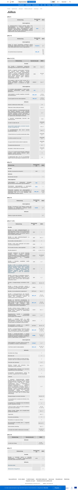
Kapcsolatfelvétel (13, 479)
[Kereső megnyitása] (70, 1)
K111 (34, 90)
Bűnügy (49, 4)
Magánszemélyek (22, 1)
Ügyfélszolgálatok (56, 4)
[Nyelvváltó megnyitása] (58, 2)
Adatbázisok (28, 4)
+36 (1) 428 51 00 (49, 483)
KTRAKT (34, 343)
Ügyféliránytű (21, 4)
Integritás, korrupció (30, 480)
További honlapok (30, 479)
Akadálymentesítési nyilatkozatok (44, 480)
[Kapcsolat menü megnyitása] (65, 2)
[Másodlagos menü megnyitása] (8, 1)
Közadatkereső (59, 479)
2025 (41, 8)
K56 (36, 182)
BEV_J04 (34, 330)
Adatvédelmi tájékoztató (41, 479)
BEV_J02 (34, 302)
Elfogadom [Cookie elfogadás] (57, 487)
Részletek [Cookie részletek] (46, 487)
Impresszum (51, 479)
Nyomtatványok (35, 4)
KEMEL (34, 335)
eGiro (36, 186)
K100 (37, 28)
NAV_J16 (37, 51)
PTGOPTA (37, 45)
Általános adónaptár (28, 8)
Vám (45, 4)
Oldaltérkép (66, 479)
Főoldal (8, 8)
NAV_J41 (34, 98)
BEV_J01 (34, 295)
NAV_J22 (34, 347)
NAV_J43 (36, 191)
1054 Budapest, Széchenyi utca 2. (33, 483)
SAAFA (36, 207)
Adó (41, 4)
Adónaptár (21, 8)
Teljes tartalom (31, 1)
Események (36, 8)
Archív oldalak (21, 479)
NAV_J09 (34, 94)
